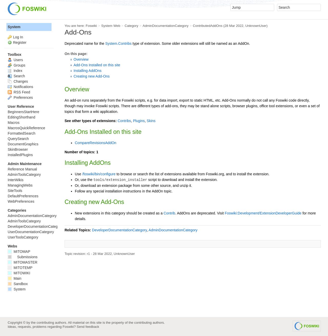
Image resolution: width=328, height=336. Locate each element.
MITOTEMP (20, 268)
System (14, 27)
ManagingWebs (20, 185)
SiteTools (15, 191)
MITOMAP (19, 252)
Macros (13, 123)
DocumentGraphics (23, 144)
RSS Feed (19, 92)
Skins (151, 121)
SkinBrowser (18, 149)
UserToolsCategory (23, 237)
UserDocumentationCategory (31, 232)
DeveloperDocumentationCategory (119, 230)
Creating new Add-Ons (92, 76)
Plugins (139, 121)
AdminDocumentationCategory (165, 26)
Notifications (20, 87)
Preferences (20, 97)
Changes (18, 81)
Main (14, 278)
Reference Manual (22, 169)
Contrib (169, 213)
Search (16, 76)
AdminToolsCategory (24, 174)
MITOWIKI (19, 273)
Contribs (124, 121)
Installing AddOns (87, 71)
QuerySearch (18, 139)
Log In (18, 37)
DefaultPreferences (23, 196)
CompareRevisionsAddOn (95, 143)
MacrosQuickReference (26, 128)
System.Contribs (118, 43)
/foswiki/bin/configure (99, 174)
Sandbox (18, 284)
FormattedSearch (21, 133)
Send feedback (88, 327)
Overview (81, 59)
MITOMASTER (22, 262)
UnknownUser (255, 26)
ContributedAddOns (207, 26)
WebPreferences (21, 201)
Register (19, 42)
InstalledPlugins (20, 155)
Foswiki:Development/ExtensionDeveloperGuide (263, 213)
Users (15, 60)
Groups (16, 65)
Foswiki (91, 26)
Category (131, 26)
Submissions (22, 257)
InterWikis (15, 180)
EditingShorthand (21, 117)
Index (15, 71)
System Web (110, 26)
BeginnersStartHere (23, 112)
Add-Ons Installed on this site (97, 65)
